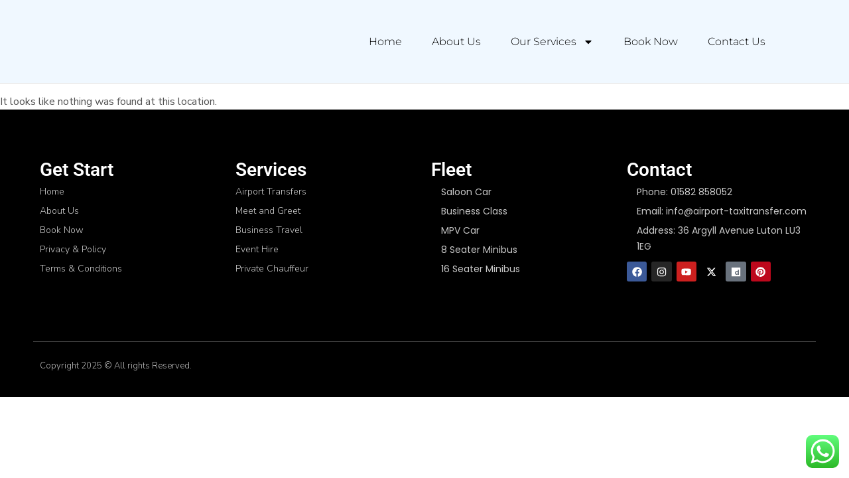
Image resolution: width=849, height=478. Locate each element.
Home (385, 41)
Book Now (650, 41)
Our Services (552, 42)
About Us (456, 41)
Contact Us (736, 41)
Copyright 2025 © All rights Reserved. (116, 367)
